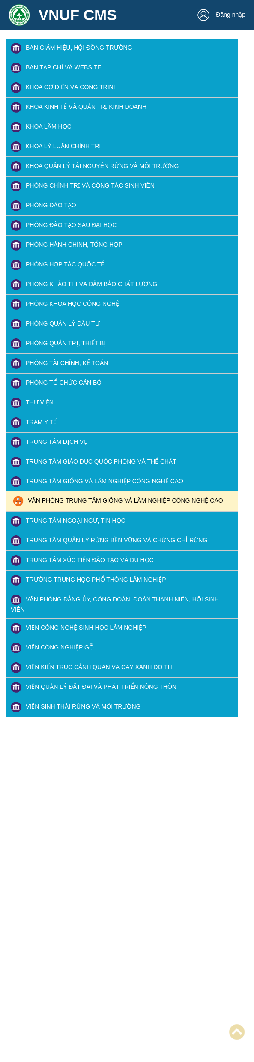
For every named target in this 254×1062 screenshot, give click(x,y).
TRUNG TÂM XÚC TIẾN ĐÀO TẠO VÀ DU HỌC (82, 560)
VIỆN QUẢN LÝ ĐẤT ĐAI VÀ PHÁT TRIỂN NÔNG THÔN (93, 687)
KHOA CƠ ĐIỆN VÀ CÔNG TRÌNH (64, 87)
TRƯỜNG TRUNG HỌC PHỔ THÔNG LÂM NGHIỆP (88, 580)
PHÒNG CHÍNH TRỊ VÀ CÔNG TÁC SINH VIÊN (83, 186)
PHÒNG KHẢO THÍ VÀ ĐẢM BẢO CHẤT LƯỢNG (84, 284)
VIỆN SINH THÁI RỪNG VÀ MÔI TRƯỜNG (75, 707)
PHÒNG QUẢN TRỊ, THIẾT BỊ (58, 343)
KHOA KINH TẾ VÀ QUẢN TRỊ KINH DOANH (78, 107)
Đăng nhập (221, 14)
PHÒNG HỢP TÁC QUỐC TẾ (57, 265)
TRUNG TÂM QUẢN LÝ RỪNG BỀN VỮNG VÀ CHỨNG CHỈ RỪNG (109, 540)
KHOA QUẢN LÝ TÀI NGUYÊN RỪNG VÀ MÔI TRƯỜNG (95, 166)
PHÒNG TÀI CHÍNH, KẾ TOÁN (59, 363)
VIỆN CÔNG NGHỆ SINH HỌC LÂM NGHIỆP (78, 628)
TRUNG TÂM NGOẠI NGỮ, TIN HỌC (68, 521)
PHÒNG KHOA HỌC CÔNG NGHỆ (65, 304)
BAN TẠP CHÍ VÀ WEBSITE (56, 68)
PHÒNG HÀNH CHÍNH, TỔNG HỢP (67, 245)
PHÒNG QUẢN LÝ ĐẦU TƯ (55, 324)
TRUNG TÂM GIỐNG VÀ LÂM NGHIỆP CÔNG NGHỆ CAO (97, 481)
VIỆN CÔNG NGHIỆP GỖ (52, 648)
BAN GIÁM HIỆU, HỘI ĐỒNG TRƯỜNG (71, 48)
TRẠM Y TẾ (34, 422)
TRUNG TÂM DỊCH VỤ (49, 442)
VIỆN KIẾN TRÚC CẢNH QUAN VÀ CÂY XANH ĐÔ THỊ (92, 667)
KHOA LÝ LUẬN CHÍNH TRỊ (56, 146)
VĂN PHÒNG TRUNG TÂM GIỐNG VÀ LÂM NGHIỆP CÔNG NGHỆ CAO (118, 501)
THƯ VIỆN (32, 403)
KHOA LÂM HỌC (41, 127)
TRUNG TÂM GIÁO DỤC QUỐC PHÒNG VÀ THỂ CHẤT (93, 462)
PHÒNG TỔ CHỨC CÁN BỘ (56, 383)
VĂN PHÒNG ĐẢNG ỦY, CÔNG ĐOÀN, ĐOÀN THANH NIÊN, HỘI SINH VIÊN (115, 604)
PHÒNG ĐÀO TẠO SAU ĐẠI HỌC (64, 225)
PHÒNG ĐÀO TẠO (43, 205)
